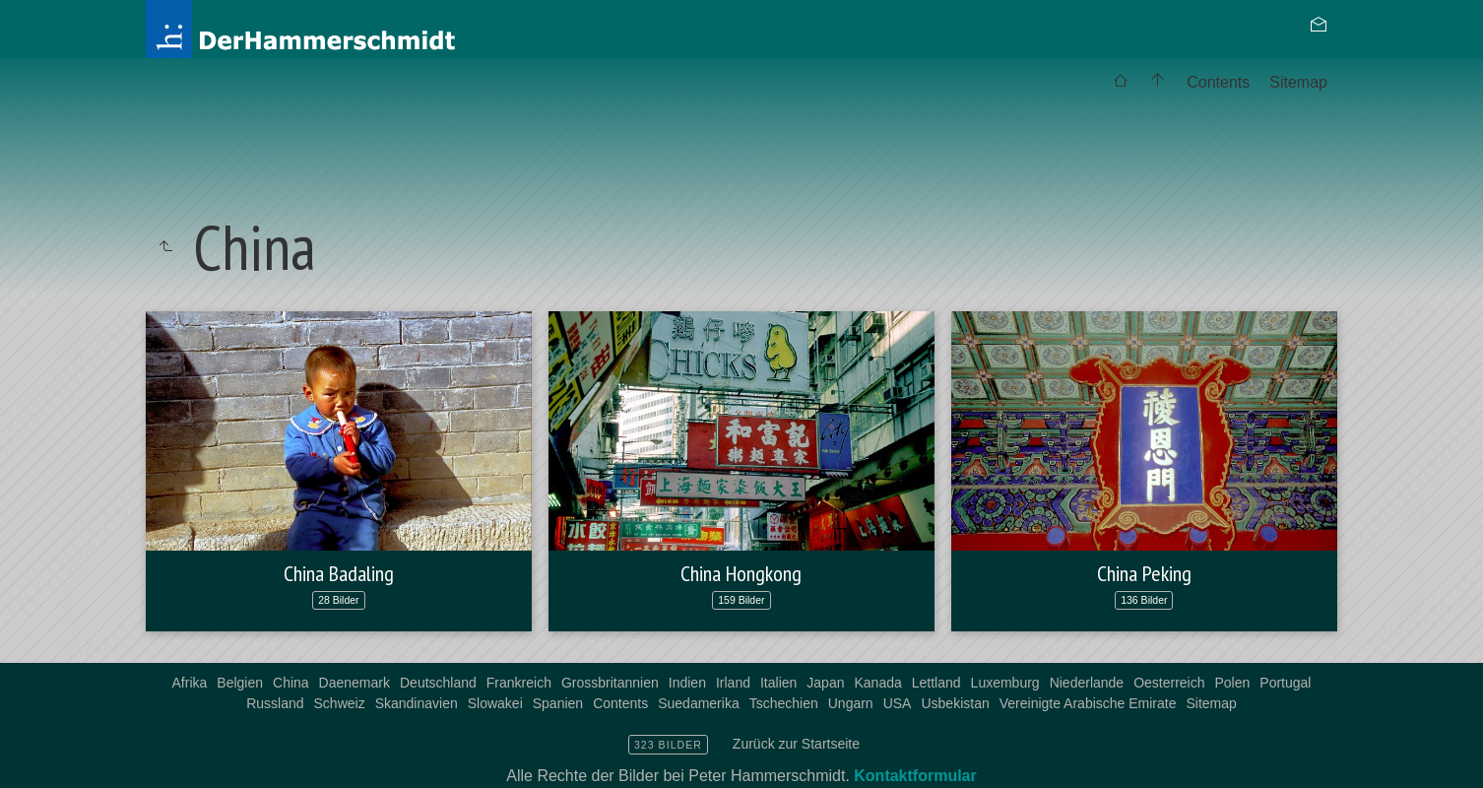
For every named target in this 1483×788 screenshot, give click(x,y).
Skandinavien (416, 703)
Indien (687, 682)
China (291, 682)
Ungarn (850, 703)
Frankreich (518, 682)
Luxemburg (1005, 682)
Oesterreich (1168, 682)
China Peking (1144, 573)
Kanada (877, 682)
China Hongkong (741, 573)
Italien (778, 682)
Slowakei (495, 703)
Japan (825, 682)
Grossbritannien (610, 682)
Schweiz (339, 703)
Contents (1218, 82)
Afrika (190, 682)
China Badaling (339, 573)
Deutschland (438, 682)
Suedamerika (699, 703)
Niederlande (1087, 682)
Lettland (936, 682)
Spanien (558, 703)
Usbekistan (955, 703)
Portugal (1285, 682)
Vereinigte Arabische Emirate (1088, 703)
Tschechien (783, 703)
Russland (274, 703)
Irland (733, 682)
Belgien (240, 682)
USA (897, 703)
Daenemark (354, 682)
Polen (1233, 682)
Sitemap (1298, 82)
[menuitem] (1120, 82)
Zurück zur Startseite (796, 744)
